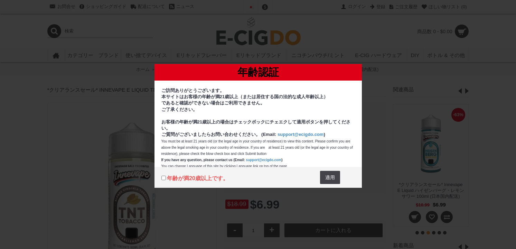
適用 (330, 177)
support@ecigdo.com (300, 134)
